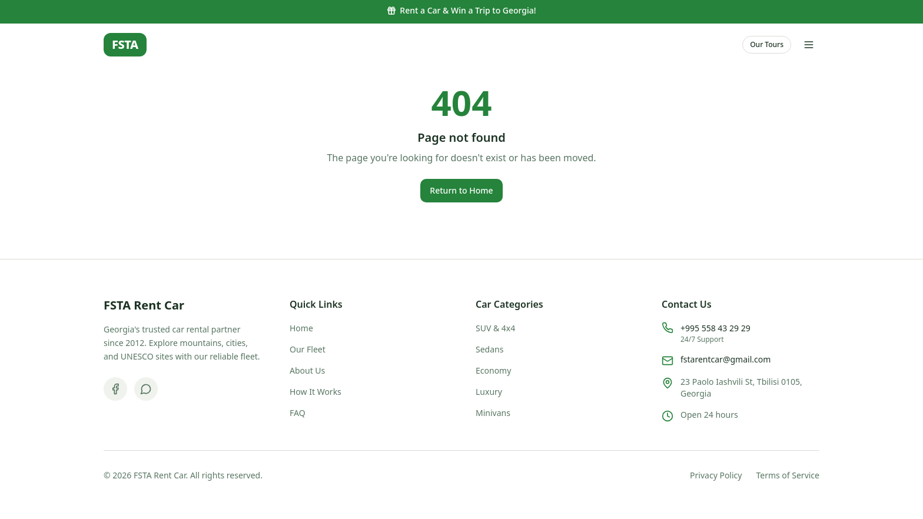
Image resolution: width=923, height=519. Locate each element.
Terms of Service (787, 475)
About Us (307, 370)
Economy (493, 370)
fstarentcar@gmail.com (725, 359)
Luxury (489, 391)
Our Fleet (308, 349)
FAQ (298, 412)
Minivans (493, 412)
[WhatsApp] (146, 389)
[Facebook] (115, 389)
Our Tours (766, 44)
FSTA (125, 44)
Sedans (489, 349)
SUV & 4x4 (495, 328)
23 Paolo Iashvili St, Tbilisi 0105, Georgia (741, 387)
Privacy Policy (716, 475)
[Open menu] (808, 44)
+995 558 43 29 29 (715, 328)
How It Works (315, 391)
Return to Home (461, 190)
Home (301, 328)
